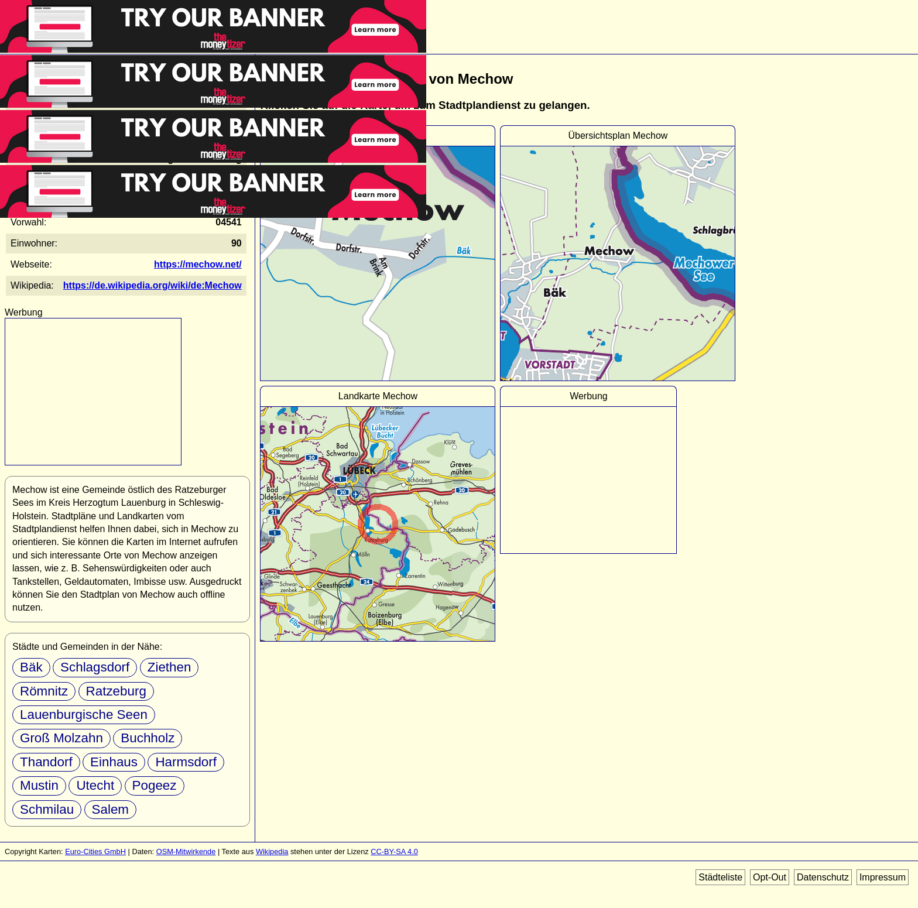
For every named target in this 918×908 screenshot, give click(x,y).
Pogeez (154, 785)
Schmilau (47, 809)
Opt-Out (769, 877)
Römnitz (44, 691)
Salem (110, 809)
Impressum (882, 877)
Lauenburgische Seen (84, 714)
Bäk (31, 667)
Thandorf (46, 762)
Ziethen (169, 667)
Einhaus (114, 762)
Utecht (95, 785)
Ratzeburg (116, 691)
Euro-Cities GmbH (95, 851)
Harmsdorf (186, 762)
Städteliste (720, 877)
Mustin (39, 785)
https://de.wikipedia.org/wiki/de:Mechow (152, 285)
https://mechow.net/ (198, 264)
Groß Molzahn (61, 738)
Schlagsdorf (94, 667)
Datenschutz (823, 877)
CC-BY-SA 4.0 (394, 851)
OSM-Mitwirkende (186, 851)
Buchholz (147, 738)
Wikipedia (272, 851)
